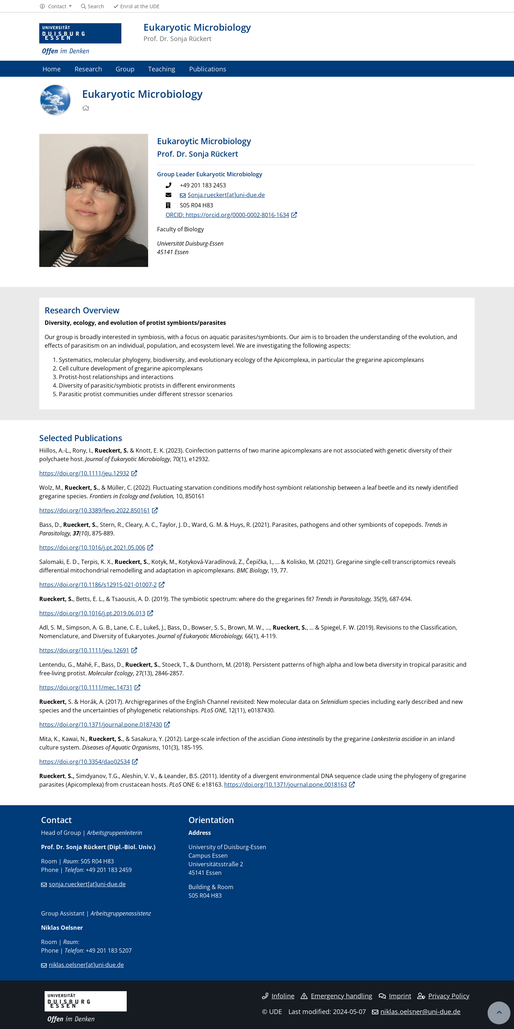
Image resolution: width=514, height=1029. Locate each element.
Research (88, 68)
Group (125, 68)
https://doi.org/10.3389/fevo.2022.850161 (94, 510)
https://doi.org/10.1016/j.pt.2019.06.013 (92, 613)
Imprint (395, 996)
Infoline (278, 996)
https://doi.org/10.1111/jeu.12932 (84, 473)
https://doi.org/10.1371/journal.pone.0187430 (100, 724)
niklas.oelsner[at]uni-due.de (86, 965)
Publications (207, 68)
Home (51, 68)
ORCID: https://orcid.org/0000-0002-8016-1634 (227, 215)
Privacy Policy (443, 996)
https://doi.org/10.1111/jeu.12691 (84, 650)
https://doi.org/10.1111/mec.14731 (85, 687)
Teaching (161, 68)
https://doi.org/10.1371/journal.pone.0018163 (285, 784)
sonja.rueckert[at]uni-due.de (87, 884)
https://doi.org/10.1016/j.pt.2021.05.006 (92, 547)
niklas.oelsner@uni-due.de (420, 1011)
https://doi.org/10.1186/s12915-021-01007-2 (98, 585)
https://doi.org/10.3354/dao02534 (84, 762)
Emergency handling (336, 996)
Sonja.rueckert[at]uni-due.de (226, 195)
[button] (55, 6)
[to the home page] (80, 39)
